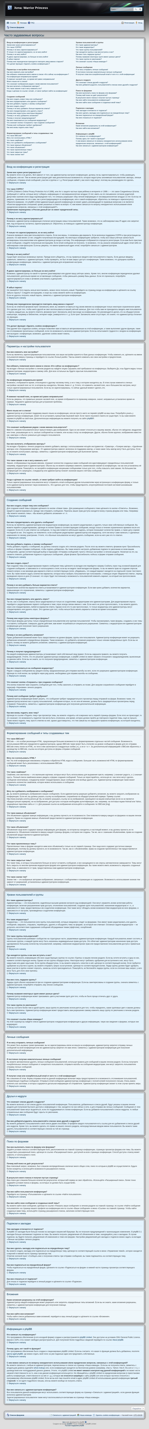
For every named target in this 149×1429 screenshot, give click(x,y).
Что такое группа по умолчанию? (89, 59)
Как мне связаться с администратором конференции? (97, 146)
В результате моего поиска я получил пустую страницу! (97, 98)
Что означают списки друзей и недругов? (92, 82)
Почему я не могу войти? (16, 54)
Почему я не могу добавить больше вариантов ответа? (28, 108)
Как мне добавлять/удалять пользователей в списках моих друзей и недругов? (107, 85)
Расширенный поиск (140, 9)
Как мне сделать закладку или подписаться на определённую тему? (102, 113)
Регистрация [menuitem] (129, 23)
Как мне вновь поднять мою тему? (20, 127)
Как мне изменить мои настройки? (20, 72)
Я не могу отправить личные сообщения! (92, 69)
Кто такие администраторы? (87, 45)
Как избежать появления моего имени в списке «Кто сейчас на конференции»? (38, 74)
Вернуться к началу (17, 183)
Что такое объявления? (16, 147)
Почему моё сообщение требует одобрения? (24, 125)
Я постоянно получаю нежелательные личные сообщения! (99, 72)
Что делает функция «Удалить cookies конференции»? (28, 64)
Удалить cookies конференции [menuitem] (108, 1415)
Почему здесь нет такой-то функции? (90, 139)
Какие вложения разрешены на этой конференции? (96, 126)
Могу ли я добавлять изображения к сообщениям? (26, 143)
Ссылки (13, 23)
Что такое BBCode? (14, 135)
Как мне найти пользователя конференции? (93, 100)
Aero (64, 1422)
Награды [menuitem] (23, 23)
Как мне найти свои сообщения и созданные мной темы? (98, 102)
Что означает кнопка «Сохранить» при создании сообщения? (31, 123)
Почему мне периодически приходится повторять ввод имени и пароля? (35, 61)
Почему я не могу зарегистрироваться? (22, 50)
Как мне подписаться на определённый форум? (94, 115)
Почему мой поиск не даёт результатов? (92, 95)
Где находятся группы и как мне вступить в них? (95, 52)
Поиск (135, 9)
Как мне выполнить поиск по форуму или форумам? (96, 93)
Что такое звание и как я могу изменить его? (24, 88)
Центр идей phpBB (15, 1354)
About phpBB (117, 1340)
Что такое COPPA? (14, 47)
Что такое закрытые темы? (17, 152)
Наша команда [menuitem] (86, 1415)
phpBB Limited (86, 1337)
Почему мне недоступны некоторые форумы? (25, 113)
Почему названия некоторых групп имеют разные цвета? (98, 57)
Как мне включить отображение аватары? (23, 86)
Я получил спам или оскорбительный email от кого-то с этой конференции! (105, 74)
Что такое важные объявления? (19, 145)
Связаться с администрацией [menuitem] (64, 1415)
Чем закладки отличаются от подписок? (91, 110)
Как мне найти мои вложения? (88, 128)
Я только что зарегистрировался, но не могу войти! (27, 52)
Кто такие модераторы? (85, 47)
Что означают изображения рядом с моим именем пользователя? (32, 84)
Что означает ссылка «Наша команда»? (91, 61)
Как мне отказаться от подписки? (89, 118)
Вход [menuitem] (140, 23)
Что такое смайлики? (15, 140)
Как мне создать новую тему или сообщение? (25, 99)
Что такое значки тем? (15, 154)
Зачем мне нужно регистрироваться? (21, 45)
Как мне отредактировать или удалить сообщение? (27, 101)
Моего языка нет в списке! (17, 81)
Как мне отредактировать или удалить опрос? (25, 111)
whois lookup (39, 1368)
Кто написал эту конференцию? (88, 136)
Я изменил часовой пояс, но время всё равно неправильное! (31, 79)
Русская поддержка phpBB (74, 1425)
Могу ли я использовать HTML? (19, 138)
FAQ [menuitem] (32, 23)
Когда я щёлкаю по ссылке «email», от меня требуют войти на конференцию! (37, 91)
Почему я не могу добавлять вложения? (22, 115)
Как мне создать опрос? (16, 106)
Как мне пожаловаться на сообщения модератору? (27, 120)
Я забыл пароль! (13, 59)
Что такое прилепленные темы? (19, 150)
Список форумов (17, 27)
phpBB (90, 418)
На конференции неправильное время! (22, 77)
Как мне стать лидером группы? (88, 54)
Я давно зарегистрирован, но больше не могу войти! (27, 57)
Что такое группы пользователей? (89, 50)
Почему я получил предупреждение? (21, 118)
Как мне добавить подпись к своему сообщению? (26, 104)
